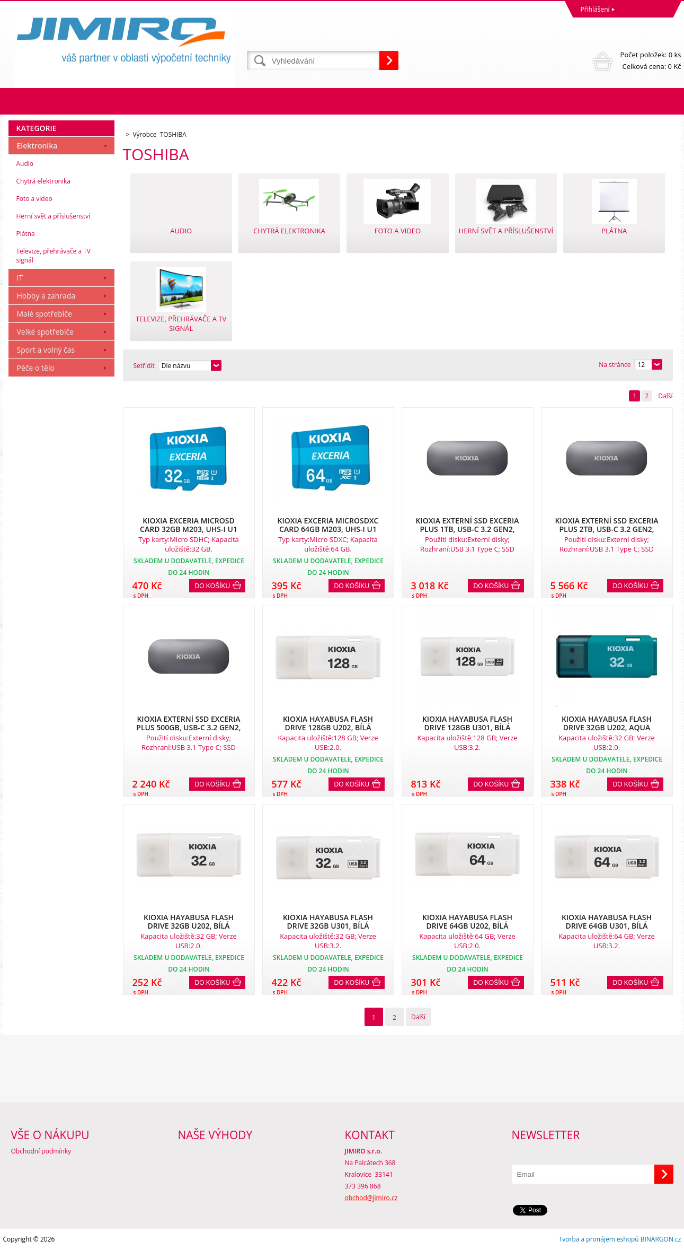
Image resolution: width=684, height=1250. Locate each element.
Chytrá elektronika (43, 181)
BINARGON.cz (661, 1239)
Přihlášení (595, 9)
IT (20, 278)
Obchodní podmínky (41, 1151)
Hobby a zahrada (46, 296)
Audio (25, 163)
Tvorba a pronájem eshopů (599, 1239)
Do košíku (212, 586)
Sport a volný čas (46, 350)
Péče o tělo (36, 368)
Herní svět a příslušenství (53, 216)
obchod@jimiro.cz (371, 1197)
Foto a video (34, 198)
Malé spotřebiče (44, 314)
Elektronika (37, 146)
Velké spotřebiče (45, 332)
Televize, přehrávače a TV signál (53, 256)
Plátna (25, 233)
